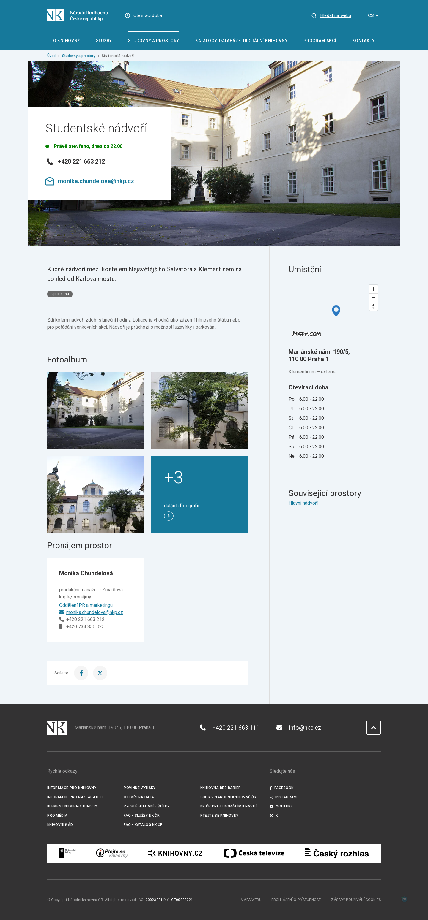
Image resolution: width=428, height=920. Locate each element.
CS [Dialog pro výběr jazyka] (374, 15)
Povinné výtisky (139, 788)
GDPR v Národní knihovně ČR (228, 797)
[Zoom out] (373, 297)
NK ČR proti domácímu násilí (228, 806)
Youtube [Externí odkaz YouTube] (281, 806)
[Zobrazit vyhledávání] (331, 15)
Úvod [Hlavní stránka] (51, 56)
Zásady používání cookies (356, 900)
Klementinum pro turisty (72, 806)
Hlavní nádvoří (303, 503)
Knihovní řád (60, 825)
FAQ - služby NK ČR (142, 815)
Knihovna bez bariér (220, 788)
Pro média (57, 815)
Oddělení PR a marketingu (86, 605)
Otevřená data (139, 797)
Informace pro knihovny (71, 788)
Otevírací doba (147, 15)
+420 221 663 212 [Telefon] (82, 619)
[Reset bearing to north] (373, 306)
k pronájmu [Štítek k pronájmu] (60, 294)
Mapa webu (251, 900)
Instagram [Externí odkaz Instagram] (283, 797)
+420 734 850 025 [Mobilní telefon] (82, 626)
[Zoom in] (373, 289)
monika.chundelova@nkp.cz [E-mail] (91, 612)
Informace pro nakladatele (75, 797)
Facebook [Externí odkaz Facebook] (281, 788)
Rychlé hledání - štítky (146, 806)
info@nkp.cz (298, 727)
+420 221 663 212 (75, 161)
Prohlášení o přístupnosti (296, 900)
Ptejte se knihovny (219, 815)
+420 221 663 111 (229, 727)
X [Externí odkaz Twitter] (274, 815)
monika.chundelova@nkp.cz (89, 181)
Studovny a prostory (78, 56)
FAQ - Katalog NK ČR (143, 825)
